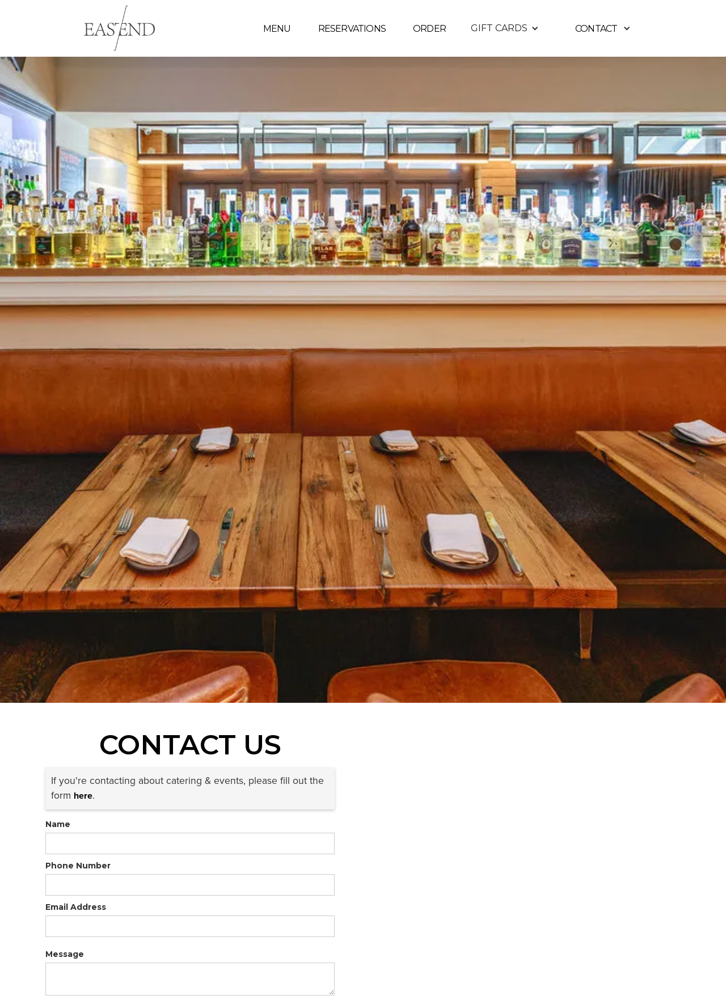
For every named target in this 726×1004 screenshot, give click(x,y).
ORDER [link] (429, 28)
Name (57, 824)
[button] (504, 28)
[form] (190, 843)
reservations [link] (352, 28)
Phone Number (78, 865)
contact (596, 28)
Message (64, 954)
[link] (83, 795)
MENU (277, 28)
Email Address (75, 907)
